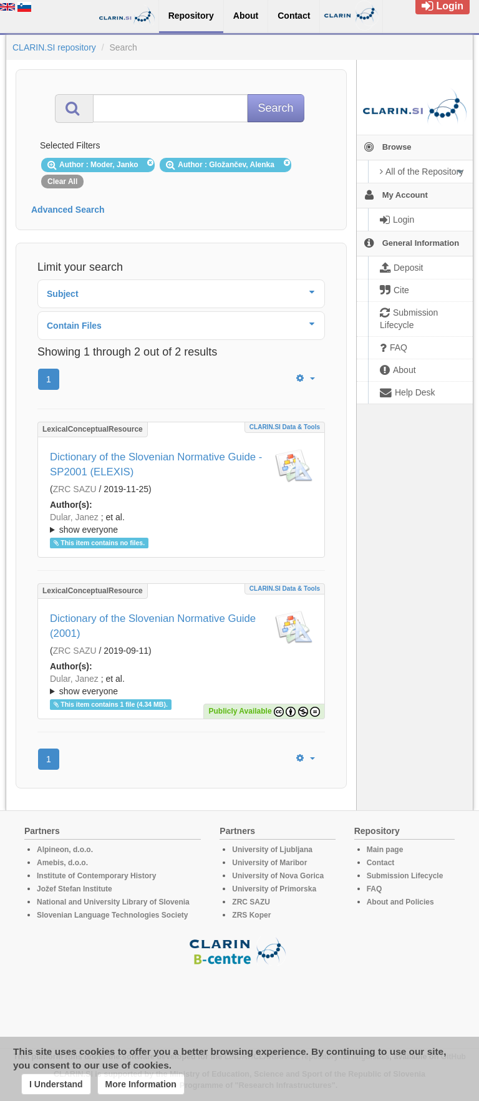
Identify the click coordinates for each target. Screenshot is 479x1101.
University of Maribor (269, 862)
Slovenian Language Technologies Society (112, 915)
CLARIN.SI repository (54, 47)
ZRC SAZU (75, 489)
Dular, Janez (74, 517)
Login (442, 6)
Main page (385, 849)
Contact (381, 862)
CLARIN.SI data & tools (284, 427)
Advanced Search (68, 210)
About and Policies (400, 902)
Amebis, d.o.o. (62, 862)
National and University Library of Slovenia (113, 902)
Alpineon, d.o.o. (65, 849)
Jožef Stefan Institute (74, 889)
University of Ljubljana (272, 849)
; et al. (181, 524)
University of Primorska (274, 889)
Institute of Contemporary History (96, 875)
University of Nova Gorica (278, 875)
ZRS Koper (251, 915)
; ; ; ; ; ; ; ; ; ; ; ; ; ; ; (181, 523)
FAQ (374, 889)
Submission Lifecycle (405, 875)
